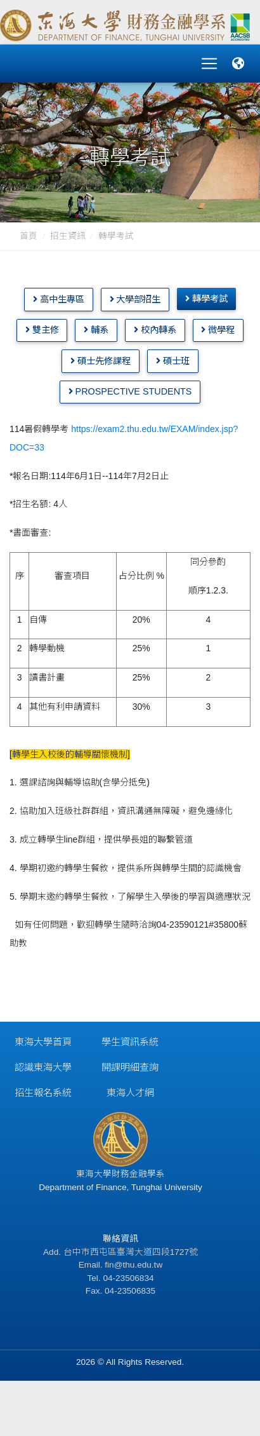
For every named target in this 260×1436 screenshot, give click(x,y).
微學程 (218, 330)
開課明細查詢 (130, 1067)
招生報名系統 (43, 1092)
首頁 (28, 236)
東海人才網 (130, 1092)
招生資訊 (68, 236)
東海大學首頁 (43, 1041)
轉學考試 (116, 236)
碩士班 (173, 361)
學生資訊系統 (130, 1041)
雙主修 (42, 330)
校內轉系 (155, 330)
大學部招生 (135, 299)
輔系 (96, 330)
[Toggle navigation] (209, 63)
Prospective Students (130, 391)
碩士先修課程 (100, 361)
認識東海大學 (43, 1067)
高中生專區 (58, 299)
